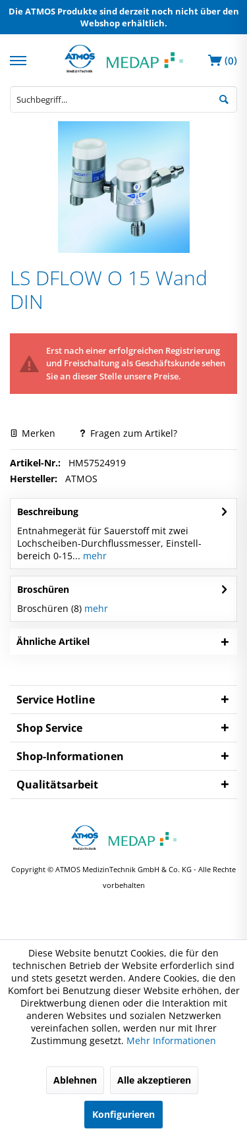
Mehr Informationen (171, 1040)
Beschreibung (47, 511)
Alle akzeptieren (154, 1080)
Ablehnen (75, 1080)
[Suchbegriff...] (123, 99)
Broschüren (43, 589)
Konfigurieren (123, 1114)
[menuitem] (20, 59)
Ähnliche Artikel (53, 641)
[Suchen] (224, 98)
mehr (93, 555)
